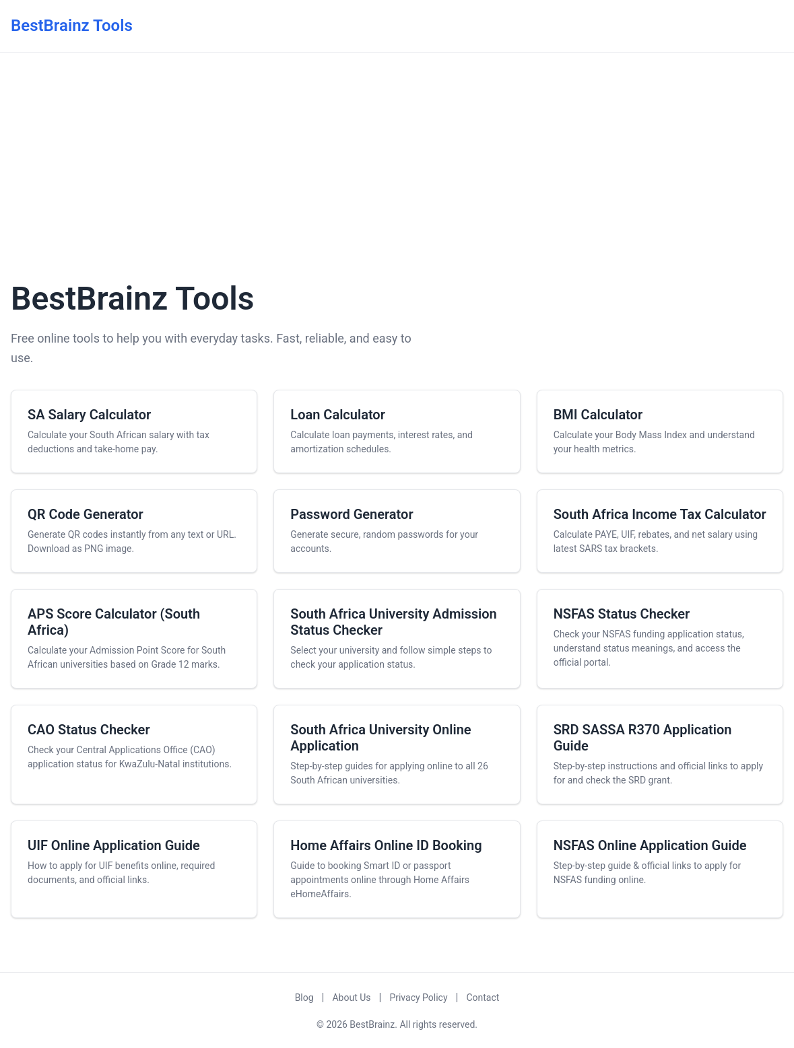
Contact (482, 997)
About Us (351, 997)
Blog (304, 997)
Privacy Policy (418, 997)
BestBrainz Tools (72, 25)
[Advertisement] (397, 163)
